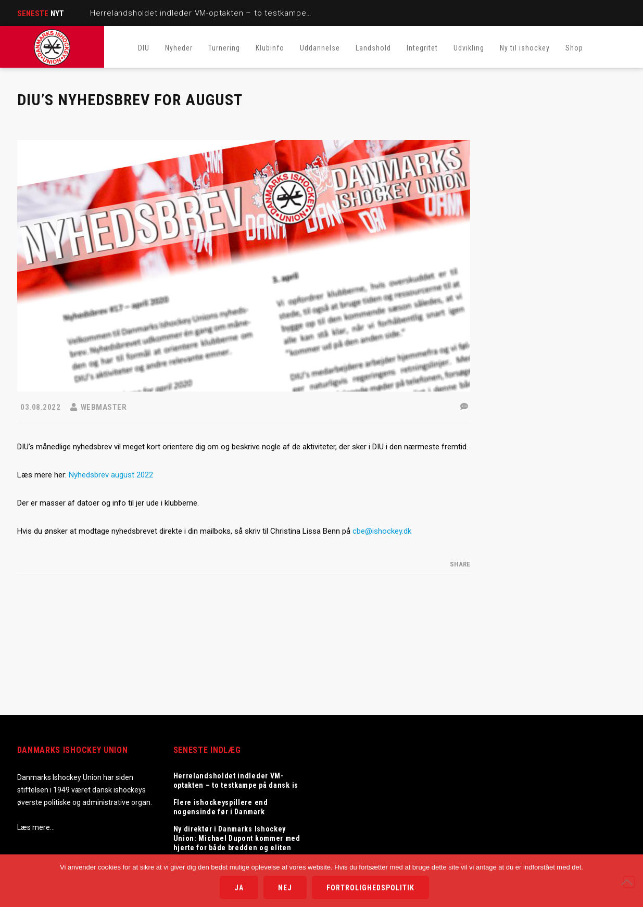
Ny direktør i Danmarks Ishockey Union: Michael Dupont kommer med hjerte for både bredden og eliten (236, 838)
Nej (285, 888)
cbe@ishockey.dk (381, 531)
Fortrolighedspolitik (370, 888)
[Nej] (629, 882)
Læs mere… (36, 827)
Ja (239, 888)
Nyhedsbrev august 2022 (111, 475)
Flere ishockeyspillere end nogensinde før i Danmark (220, 807)
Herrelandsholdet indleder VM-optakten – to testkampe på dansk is (221, 13)
